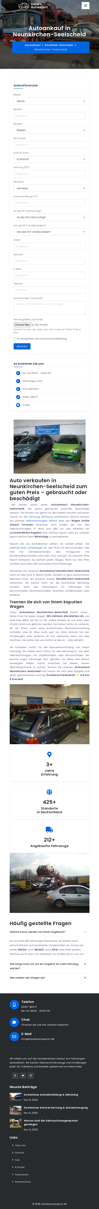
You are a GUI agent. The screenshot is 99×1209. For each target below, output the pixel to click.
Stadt (17, 239)
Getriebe (19, 181)
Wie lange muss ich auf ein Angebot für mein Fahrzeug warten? (44, 966)
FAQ (17, 1160)
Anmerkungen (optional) (28, 298)
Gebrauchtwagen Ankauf (41, 520)
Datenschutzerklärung (53, 338)
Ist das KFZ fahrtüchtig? (28, 211)
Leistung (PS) (22, 167)
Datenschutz (23, 1181)
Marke (17, 94)
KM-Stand (20, 138)
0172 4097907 (31, 389)
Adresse (19, 254)
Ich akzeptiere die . (42, 338)
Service (19, 1152)
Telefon (18, 283)
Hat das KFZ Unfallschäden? (30, 225)
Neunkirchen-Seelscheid (51, 49)
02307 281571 (30, 397)
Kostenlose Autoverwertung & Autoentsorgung (56, 1107)
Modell (18, 109)
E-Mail (18, 269)
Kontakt (20, 1167)
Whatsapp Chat (33, 381)
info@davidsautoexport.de (38, 1039)
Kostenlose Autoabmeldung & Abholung (51, 1094)
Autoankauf (33, 45)
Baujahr (18, 123)
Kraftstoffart (21, 152)
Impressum (22, 1174)
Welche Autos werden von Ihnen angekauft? (38, 932)
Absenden (22, 346)
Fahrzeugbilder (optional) (28, 319)
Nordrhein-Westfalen (59, 45)
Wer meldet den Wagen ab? (27, 978)
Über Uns (20, 1145)
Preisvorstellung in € (26, 196)
